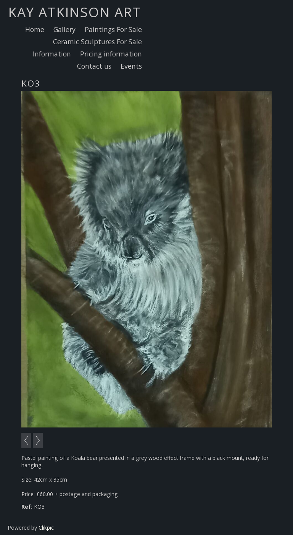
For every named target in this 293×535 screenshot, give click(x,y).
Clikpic (46, 527)
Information (52, 53)
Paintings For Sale (113, 29)
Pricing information (111, 53)
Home (34, 29)
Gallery (64, 29)
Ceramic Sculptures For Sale (97, 41)
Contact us (94, 66)
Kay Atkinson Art (74, 12)
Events (131, 66)
